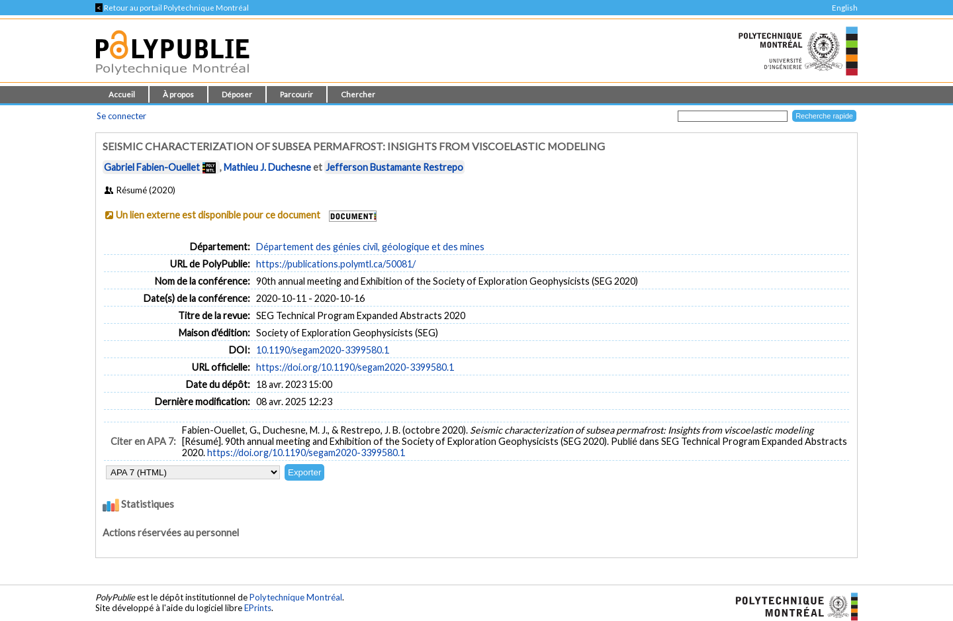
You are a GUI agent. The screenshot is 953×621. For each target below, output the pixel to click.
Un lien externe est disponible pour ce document (218, 214)
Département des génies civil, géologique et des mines (370, 246)
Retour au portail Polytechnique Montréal (172, 7)
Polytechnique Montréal (296, 597)
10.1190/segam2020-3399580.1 (322, 350)
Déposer (237, 94)
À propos (178, 94)
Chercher (358, 94)
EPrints (257, 607)
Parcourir (296, 94)
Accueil (122, 94)
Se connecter (121, 116)
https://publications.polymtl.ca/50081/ (336, 263)
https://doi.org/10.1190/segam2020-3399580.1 (355, 367)
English (845, 7)
